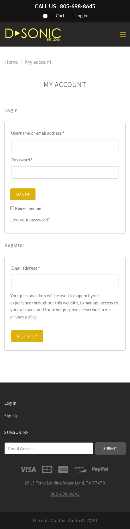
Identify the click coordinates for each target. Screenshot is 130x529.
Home (11, 62)
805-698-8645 (65, 494)
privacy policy (23, 316)
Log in (77, 15)
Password (22, 159)
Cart (56, 15)
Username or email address (37, 133)
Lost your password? (30, 219)
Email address (25, 268)
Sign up (11, 415)
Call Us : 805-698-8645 (65, 6)
